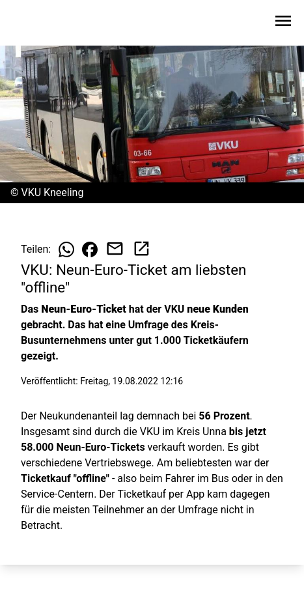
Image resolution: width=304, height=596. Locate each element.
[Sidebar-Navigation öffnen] (283, 23)
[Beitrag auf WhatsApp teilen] (66, 249)
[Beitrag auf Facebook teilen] (90, 249)
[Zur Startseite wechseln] (41, 23)
